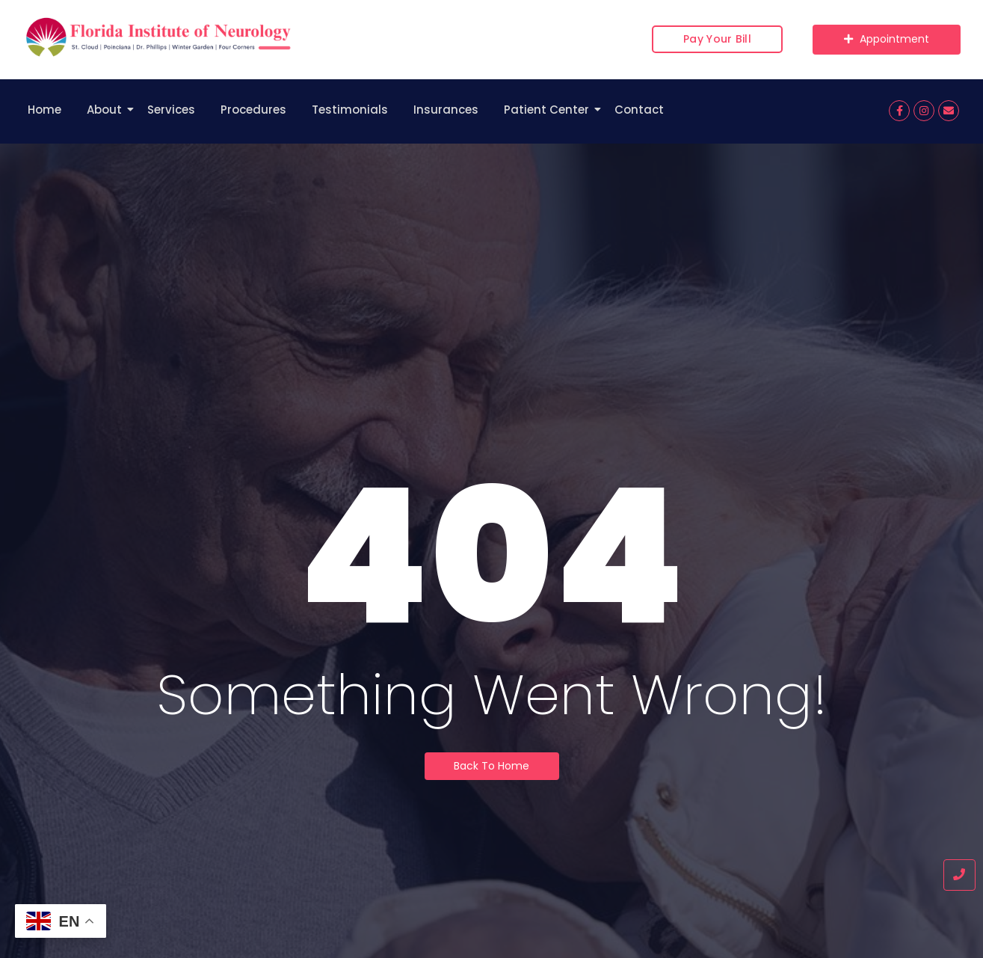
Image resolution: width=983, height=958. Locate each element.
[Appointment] (887, 40)
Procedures (253, 109)
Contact (639, 109)
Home (44, 109)
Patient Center (549, 109)
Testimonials (350, 109)
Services (171, 109)
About (107, 109)
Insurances (445, 109)
